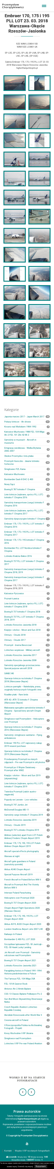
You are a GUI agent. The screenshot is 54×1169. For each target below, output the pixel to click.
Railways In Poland (27, 934)
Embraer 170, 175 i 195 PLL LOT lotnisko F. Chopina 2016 (27, 525)
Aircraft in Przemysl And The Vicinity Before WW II (27, 886)
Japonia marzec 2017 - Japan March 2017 (27, 416)
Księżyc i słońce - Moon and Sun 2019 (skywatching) (27, 777)
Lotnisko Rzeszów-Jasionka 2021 (27, 965)
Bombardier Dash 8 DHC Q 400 (27, 479)
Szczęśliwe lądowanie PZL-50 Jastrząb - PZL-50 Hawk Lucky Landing (27, 946)
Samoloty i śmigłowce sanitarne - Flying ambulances (27, 736)
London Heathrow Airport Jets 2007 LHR (27, 929)
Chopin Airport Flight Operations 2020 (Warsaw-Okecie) (27, 909)
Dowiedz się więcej (25, 1166)
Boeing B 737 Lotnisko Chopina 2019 (27, 830)
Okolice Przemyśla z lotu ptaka (27, 456)
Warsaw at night (27, 856)
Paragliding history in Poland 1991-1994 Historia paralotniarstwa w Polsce (27, 972)
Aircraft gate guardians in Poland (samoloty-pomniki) (27, 863)
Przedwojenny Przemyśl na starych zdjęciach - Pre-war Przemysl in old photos (27, 761)
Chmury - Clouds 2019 (27, 825)
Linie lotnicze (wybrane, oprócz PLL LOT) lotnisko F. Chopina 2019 (27, 785)
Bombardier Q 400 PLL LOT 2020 (27, 939)
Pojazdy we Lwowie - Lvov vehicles (27, 799)
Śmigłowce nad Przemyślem (27, 1038)
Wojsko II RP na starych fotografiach (32, 1150)
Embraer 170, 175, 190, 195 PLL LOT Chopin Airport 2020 (27, 917)
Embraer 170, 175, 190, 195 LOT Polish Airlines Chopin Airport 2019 (27, 845)
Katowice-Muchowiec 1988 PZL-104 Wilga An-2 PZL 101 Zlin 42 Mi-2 (27, 433)
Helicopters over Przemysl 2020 (27, 898)
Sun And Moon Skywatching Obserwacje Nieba (27, 1000)
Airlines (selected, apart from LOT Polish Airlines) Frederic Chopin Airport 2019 (27, 837)
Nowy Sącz (27, 484)
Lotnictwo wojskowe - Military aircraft (27, 650)
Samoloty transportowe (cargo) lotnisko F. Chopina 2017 (27, 579)
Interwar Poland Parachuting (27, 892)
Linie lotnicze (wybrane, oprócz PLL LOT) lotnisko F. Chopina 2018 (27, 605)
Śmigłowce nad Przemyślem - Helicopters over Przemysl (27, 720)
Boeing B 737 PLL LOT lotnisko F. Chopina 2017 (27, 563)
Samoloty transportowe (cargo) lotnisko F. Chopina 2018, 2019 (27, 571)
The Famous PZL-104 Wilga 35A (27, 978)
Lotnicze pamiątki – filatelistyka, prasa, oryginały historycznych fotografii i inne (27, 688)
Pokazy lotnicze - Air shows (27, 421)
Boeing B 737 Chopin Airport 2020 (27, 903)
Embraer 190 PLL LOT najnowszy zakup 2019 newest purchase (27, 744)
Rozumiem (41, 1166)
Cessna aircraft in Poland (27, 1020)
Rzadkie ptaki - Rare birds (27, 694)
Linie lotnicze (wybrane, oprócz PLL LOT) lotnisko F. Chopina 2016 (27, 496)
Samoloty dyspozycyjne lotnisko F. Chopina (27, 518)
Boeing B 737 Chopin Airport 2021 (27, 960)
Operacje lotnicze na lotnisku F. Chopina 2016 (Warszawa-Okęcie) (27, 728)
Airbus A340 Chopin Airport (27, 869)
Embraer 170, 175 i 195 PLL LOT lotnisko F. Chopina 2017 (27, 533)
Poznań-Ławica (27, 598)
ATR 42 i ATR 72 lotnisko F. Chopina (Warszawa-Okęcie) (27, 701)
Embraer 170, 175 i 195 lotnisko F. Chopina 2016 (27, 541)
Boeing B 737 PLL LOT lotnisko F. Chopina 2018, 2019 (27, 618)
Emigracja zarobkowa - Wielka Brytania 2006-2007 (27, 449)
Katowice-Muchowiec (27, 474)
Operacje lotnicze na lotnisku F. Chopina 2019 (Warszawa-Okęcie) (27, 753)
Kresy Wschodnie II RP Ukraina (27, 1033)
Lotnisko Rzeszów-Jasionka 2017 (27, 655)
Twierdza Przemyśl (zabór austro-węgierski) (27, 793)
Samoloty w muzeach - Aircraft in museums (27, 441)
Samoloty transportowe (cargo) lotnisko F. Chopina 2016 (27, 504)
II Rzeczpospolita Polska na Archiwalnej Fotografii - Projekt (27, 1027)
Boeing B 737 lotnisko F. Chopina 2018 (27, 611)
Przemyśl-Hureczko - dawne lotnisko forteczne (27, 462)
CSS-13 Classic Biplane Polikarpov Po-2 (27, 994)
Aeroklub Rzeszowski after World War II (27, 1015)
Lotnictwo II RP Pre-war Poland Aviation (27, 1043)
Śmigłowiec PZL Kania (27, 469)
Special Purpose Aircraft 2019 (27, 874)
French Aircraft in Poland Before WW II (27, 879)
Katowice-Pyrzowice (27, 593)
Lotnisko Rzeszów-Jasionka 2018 (27, 625)
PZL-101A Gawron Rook (27, 984)
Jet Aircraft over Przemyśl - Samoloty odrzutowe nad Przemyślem (27, 954)
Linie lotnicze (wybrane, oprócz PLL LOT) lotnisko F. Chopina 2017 (27, 512)
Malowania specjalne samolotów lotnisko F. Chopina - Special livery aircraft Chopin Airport (27, 710)
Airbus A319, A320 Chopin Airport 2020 (27, 924)
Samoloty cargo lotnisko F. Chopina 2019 (27, 815)
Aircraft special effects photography (27, 851)
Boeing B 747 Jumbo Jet (27, 804)
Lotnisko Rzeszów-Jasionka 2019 (27, 820)
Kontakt (8, 1150)
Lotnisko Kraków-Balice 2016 (27, 556)
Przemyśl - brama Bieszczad (27, 645)
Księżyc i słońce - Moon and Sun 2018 (27, 630)
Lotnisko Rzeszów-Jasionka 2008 (27, 660)
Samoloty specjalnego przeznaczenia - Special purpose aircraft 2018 (27, 667)
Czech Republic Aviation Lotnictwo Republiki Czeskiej (27, 1008)
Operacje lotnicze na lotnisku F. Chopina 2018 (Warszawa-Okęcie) (27, 680)
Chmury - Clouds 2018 (27, 635)
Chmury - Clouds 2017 (27, 640)
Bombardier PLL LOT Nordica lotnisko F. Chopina (27, 549)
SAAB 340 (27, 673)
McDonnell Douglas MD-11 (27, 809)
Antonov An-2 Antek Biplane (27, 988)
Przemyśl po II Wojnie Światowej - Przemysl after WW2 (27, 769)
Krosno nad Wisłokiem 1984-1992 (27, 426)
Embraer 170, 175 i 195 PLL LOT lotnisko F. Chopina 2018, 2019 (27, 587)
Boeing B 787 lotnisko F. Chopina (27, 489)
